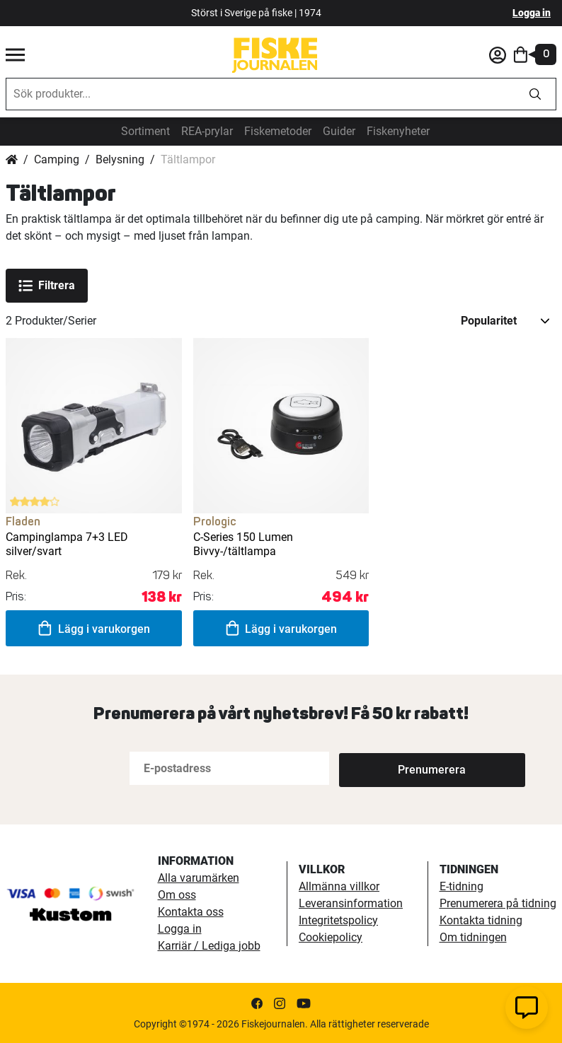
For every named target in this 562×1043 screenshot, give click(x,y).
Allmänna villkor (339, 886)
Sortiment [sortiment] (145, 131)
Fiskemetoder (277, 131)
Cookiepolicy (330, 937)
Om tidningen (473, 937)
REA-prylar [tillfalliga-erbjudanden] (207, 131)
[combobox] (260, 94)
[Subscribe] (386, 768)
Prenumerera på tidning (498, 903)
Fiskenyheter (398, 131)
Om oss (177, 895)
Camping (56, 159)
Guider (339, 131)
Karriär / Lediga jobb (209, 945)
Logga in (531, 12)
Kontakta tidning (481, 920)
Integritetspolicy (338, 920)
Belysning (120, 159)
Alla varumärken (198, 878)
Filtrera (46, 286)
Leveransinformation (351, 903)
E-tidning (461, 886)
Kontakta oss (191, 912)
